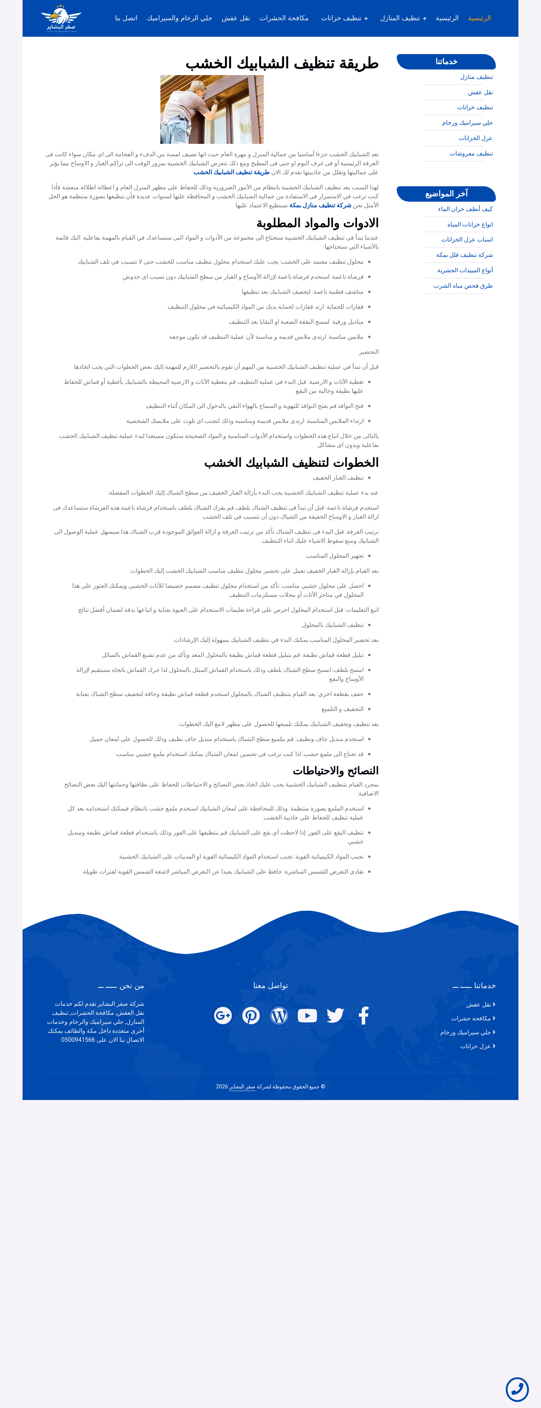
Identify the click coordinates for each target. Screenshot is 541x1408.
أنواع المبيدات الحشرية (465, 300)
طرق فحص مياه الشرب (463, 316)
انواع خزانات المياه (470, 254)
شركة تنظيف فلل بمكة (464, 285)
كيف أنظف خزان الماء (465, 239)
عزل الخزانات (476, 168)
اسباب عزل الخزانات (467, 270)
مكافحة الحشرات (284, 18)
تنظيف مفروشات (471, 184)
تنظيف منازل (476, 107)
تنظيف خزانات (341, 18)
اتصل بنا (126, 18)
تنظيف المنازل (400, 18)
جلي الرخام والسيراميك (179, 18)
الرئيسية (479, 18)
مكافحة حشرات (471, 1018)
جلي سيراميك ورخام (467, 153)
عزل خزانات (475, 1046)
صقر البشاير (242, 1087)
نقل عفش (236, 18)
